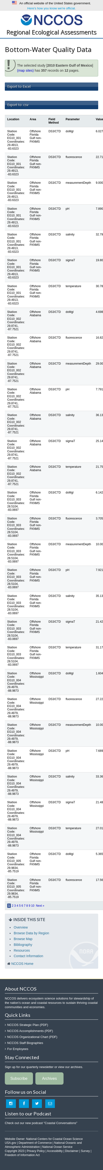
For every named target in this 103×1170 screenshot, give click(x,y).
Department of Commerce (35, 1143)
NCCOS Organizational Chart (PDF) (32, 1037)
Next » (40, 905)
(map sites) (25, 70)
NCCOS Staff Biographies (25, 1043)
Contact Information (28, 956)
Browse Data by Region (31, 933)
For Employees (17, 1049)
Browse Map (23, 939)
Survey (85, 1151)
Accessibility (55, 1151)
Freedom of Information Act (22, 1155)
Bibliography (23, 945)
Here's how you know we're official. (51, 8)
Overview (21, 927)
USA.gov (10, 1143)
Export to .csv (17, 104)
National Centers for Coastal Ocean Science (52, 19)
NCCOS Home (22, 964)
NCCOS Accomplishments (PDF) (30, 1031)
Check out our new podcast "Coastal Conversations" (41, 1123)
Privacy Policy (36, 1151)
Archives (49, 1078)
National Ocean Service (57, 1147)
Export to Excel (19, 86)
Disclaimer (71, 1151)
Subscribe (18, 1078)
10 (32, 905)
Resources (22, 950)
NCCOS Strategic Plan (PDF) (27, 1025)
